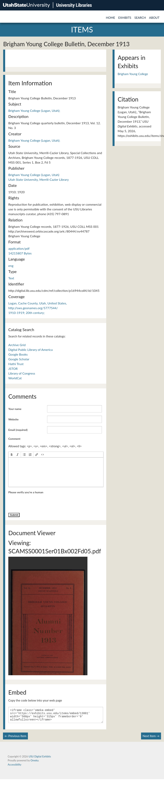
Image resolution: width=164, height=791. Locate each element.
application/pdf (18, 248)
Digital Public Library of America (30, 349)
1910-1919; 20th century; (26, 313)
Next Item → (151, 738)
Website (13, 419)
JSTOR (13, 368)
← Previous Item (15, 738)
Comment (14, 438)
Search (140, 17)
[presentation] (11, 454)
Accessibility (14, 766)
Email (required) (17, 429)
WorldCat (15, 378)
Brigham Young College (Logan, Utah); (34, 110)
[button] (11, 454)
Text (11, 278)
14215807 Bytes (20, 253)
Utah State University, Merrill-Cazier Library (38, 179)
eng (10, 265)
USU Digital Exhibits (39, 758)
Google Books (18, 354)
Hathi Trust (16, 364)
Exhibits (124, 17)
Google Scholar (18, 359)
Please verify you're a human (25, 492)
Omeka (34, 762)
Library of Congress (21, 373)
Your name (14, 409)
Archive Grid (17, 345)
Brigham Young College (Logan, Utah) (33, 175)
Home (110, 17)
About (154, 17)
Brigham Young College (133, 74)
